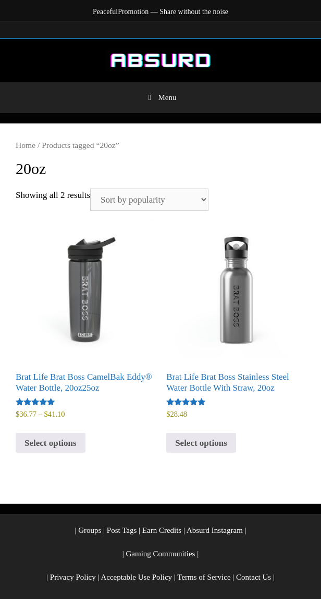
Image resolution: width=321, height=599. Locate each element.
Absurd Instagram (215, 530)
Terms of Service (203, 577)
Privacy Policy (73, 577)
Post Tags (122, 530)
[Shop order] (149, 200)
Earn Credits (161, 530)
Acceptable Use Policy (136, 577)
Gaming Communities (160, 554)
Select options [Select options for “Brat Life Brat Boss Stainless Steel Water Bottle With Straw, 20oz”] (201, 443)
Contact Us (253, 577)
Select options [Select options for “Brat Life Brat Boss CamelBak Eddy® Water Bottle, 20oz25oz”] (50, 443)
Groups (89, 530)
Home (25, 145)
